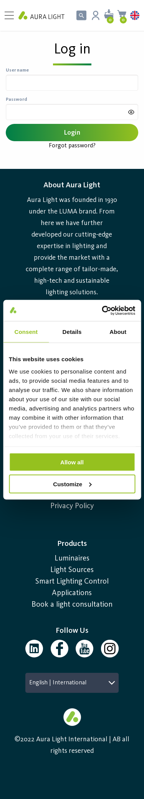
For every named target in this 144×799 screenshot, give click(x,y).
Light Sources (72, 570)
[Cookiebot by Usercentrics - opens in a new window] (102, 310)
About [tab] (117, 332)
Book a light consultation (72, 605)
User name (17, 70)
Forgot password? (72, 146)
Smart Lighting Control (72, 581)
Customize (72, 483)
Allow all (72, 462)
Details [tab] (72, 332)
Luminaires (72, 558)
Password (16, 99)
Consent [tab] (26, 332)
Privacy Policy (72, 506)
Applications (72, 593)
